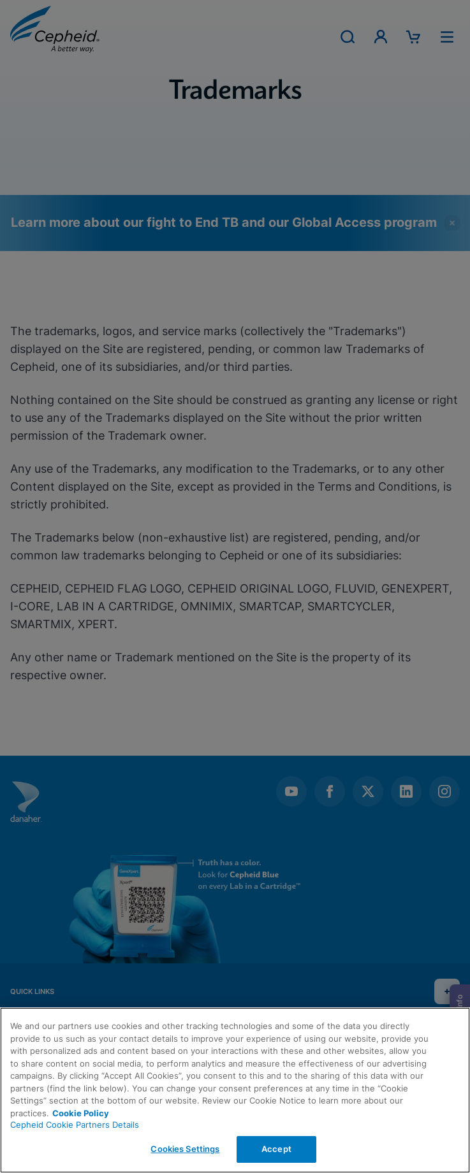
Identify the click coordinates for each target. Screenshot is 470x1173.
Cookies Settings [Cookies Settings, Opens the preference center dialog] (185, 1149)
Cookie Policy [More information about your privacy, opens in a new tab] (80, 1113)
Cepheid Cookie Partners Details (74, 1124)
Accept (276, 1149)
